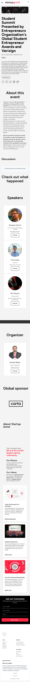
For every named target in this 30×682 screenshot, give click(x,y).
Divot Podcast (19, 656)
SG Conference (20, 642)
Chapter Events (19, 643)
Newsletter (18, 651)
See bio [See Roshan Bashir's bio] (15, 371)
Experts (4, 643)
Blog (17, 653)
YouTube (18, 654)
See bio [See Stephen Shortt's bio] (15, 235)
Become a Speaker (20, 645)
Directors (4, 648)
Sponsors (4, 646)
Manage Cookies (15, 678)
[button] (28, 2)
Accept (15, 673)
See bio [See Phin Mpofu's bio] (15, 303)
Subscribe (14, 620)
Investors (4, 642)
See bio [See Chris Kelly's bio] (15, 268)
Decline (15, 676)
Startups (4, 645)
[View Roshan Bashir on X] (15, 359)
